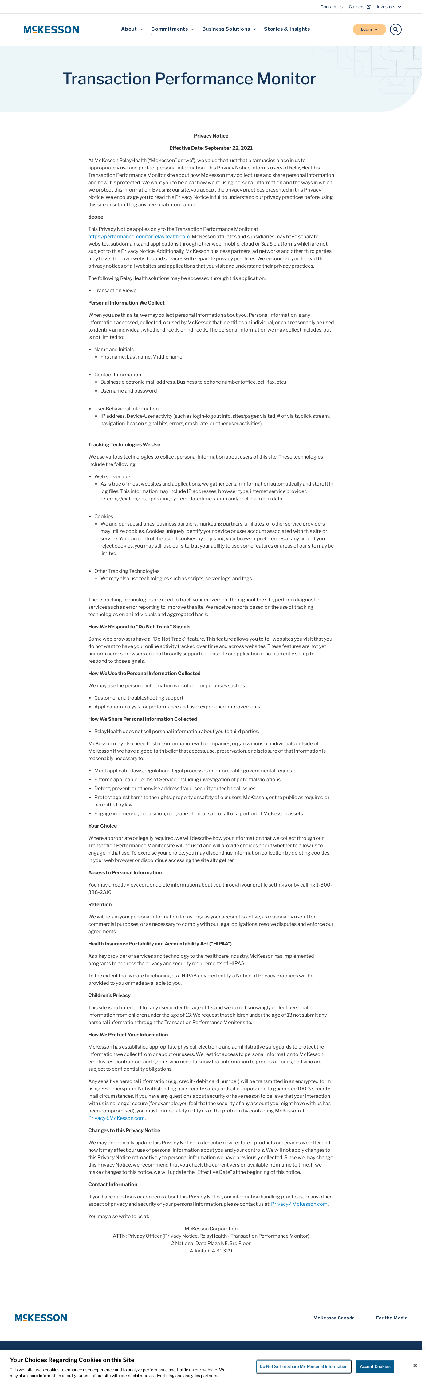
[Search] (396, 29)
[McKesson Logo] (40, 1317)
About (132, 29)
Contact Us (332, 6)
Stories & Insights (287, 29)
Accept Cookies (375, 1366)
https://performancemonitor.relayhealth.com (139, 236)
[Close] (415, 1365)
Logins (369, 29)
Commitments (173, 29)
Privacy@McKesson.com (116, 1118)
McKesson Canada (334, 1317)
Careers (360, 6)
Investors (389, 6)
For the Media (392, 1317)
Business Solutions (229, 29)
